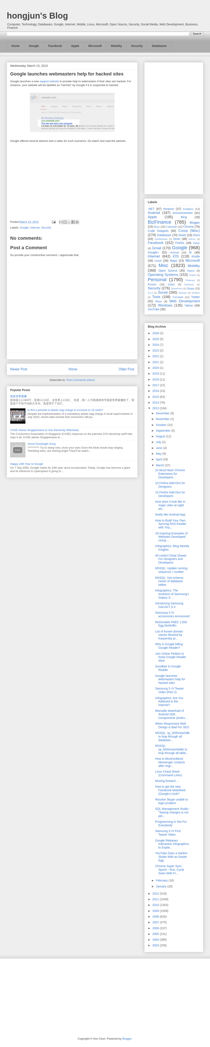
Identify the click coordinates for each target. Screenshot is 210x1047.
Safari (171, 284)
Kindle (196, 256)
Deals (182, 235)
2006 (156, 928)
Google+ (153, 252)
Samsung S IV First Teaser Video (168, 832)
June (159, 448)
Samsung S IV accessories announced (172, 614)
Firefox (179, 243)
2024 (156, 344)
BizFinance (159, 222)
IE (190, 252)
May (159, 453)
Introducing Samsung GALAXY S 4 (169, 605)
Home (15, 46)
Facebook (55, 46)
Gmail (156, 248)
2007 (156, 922)
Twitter (195, 297)
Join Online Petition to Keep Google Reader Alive (170, 657)
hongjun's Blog (37, 15)
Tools (156, 297)
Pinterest (190, 280)
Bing (184, 217)
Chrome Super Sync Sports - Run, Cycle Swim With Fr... (169, 869)
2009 (156, 911)
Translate (177, 297)
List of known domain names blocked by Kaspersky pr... (169, 635)
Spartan (182, 293)
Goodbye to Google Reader (168, 668)
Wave (158, 301)
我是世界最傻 (18, 396)
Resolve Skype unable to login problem (171, 801)
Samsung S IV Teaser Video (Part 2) (169, 690)
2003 (156, 945)
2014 (156, 402)
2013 (156, 408)
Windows (165, 305)
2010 (156, 905)
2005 (156, 934)
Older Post (126, 369)
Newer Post (18, 369)
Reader (152, 284)
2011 (156, 899)
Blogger (195, 222)
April (159, 459)
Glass (196, 243)
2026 (156, 333)
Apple (75, 46)
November (163, 419)
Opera (190, 270)
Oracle (192, 275)
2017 (156, 385)
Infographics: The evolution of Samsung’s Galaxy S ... (172, 594)
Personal (157, 279)
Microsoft (95, 46)
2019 (156, 373)
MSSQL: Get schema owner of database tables (169, 581)
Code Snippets (158, 231)
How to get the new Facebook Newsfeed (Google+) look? (170, 790)
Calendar (171, 226)
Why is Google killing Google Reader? (169, 645)
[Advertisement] (174, 127)
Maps (173, 260)
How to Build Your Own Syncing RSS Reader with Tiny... (170, 524)
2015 (156, 396)
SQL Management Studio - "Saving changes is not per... (172, 812)
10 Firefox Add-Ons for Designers (170, 484)
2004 (156, 939)
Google (34, 46)
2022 (156, 356)
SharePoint (176, 288)
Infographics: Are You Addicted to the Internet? (169, 701)
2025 (156, 339)
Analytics (188, 209)
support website (49, 81)
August (161, 436)
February (162, 880)
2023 (156, 350)
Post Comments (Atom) (80, 380)
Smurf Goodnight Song (41, 443)
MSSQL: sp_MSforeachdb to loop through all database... (172, 736)
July (159, 442)
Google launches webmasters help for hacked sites (170, 679)
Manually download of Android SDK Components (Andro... (171, 714)
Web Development (184, 301)
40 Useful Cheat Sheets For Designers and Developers (171, 559)
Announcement (182, 213)
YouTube (153, 309)
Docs (196, 235)
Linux (158, 260)
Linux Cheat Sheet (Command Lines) (168, 773)
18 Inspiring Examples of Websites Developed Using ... (171, 537)
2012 (156, 893)
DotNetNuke (161, 239)
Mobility (116, 46)
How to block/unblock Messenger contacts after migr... (170, 762)
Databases (159, 46)
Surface (196, 293)
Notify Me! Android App (170, 514)
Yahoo (188, 305)
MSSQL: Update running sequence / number (171, 570)
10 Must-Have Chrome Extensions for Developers (170, 473)
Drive (176, 239)
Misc (163, 265)
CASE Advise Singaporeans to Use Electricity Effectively (44, 430)
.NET (151, 209)
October (161, 425)
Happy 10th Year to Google (26, 463)
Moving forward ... (167, 781)
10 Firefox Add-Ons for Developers (170, 494)
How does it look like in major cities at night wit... (170, 505)
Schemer (189, 284)
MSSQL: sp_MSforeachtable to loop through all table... (171, 749)
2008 (156, 916)
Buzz (157, 226)
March (160, 465)
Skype (190, 288)
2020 (156, 368)
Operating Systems (163, 275)
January (161, 886)
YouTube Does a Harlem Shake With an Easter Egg (171, 856)
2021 (156, 362)
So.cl (150, 293)
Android (154, 213)
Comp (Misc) (189, 231)
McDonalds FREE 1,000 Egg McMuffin (171, 623)
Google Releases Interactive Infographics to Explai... (172, 844)
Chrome (188, 226)
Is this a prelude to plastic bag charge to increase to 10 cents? (65, 410)
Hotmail (174, 252)
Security (137, 46)
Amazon (168, 209)
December (163, 413)
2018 (156, 379)
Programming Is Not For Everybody (171, 823)
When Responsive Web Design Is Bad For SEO (172, 725)
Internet (35, 227)
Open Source (167, 270)
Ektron (192, 239)
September (163, 430)
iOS (176, 256)
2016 (156, 391)
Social (163, 292)
